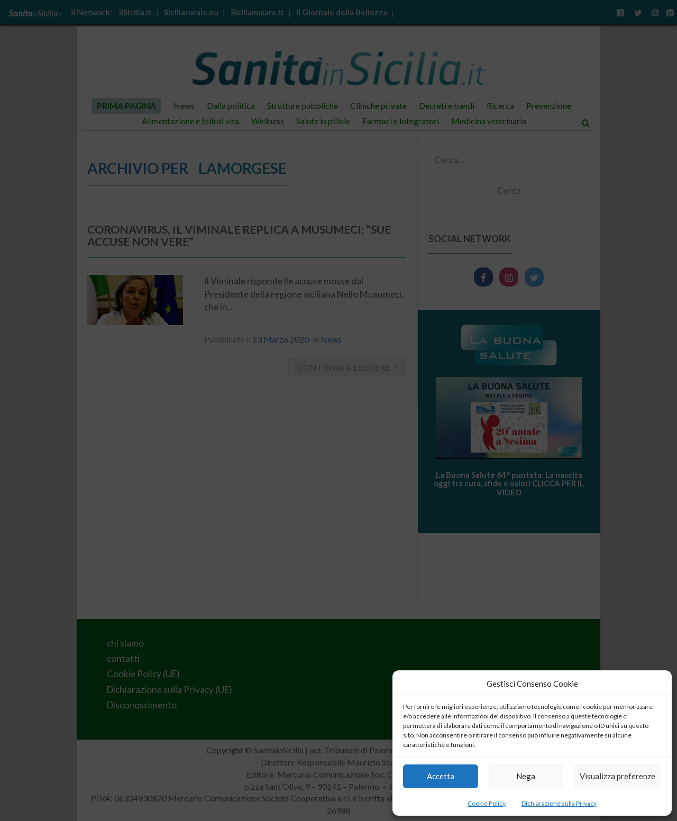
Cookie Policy (487, 803)
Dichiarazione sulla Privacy (559, 803)
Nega (525, 776)
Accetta (440, 776)
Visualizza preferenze (617, 776)
